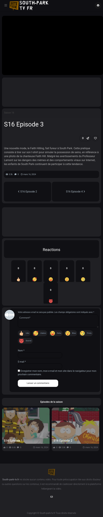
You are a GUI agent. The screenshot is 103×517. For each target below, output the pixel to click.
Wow (74, 333)
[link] (95, 138)
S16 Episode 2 (27, 191)
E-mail (22, 361)
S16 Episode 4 (75, 191)
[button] (85, 138)
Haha (59, 333)
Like (27, 333)
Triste (89, 333)
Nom (21, 350)
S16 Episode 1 (13, 440)
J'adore (43, 333)
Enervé (28, 341)
